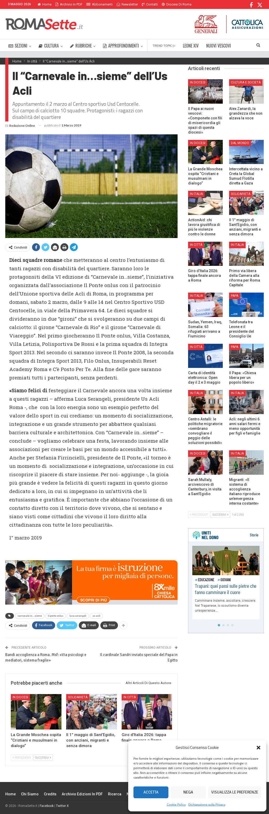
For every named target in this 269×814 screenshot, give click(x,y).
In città (129, 697)
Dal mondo (240, 143)
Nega (188, 792)
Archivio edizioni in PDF (82, 794)
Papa (234, 296)
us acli (96, 615)
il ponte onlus (55, 615)
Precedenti (22, 757)
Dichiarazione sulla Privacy (206, 804)
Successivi (43, 757)
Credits (50, 794)
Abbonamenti (99, 4)
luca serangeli (77, 615)
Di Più (167, 4)
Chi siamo (30, 794)
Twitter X (62, 806)
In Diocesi (20, 697)
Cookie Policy (176, 804)
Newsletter (127, 4)
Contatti (150, 4)
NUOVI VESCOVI (218, 46)
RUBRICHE (81, 46)
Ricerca (114, 794)
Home (44, 4)
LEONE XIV (191, 46)
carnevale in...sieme (30, 615)
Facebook (47, 806)
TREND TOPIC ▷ (164, 45)
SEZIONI (17, 46)
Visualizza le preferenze (234, 792)
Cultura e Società (246, 82)
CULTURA (49, 46)
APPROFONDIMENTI (121, 46)
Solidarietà (77, 697)
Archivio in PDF (68, 4)
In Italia (196, 194)
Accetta (150, 792)
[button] (258, 747)
